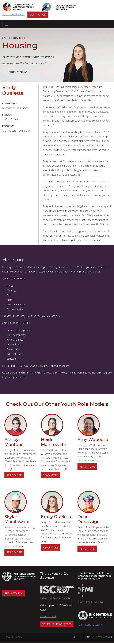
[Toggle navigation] (6, 24)
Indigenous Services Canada (55, 598)
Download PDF (48, 616)
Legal (7, 637)
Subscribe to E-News (13, 14)
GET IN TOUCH (13, 593)
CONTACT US (37, 15)
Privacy (18, 637)
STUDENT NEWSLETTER (57, 624)
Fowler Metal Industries (90, 601)
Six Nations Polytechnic (91, 624)
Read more (15, 475)
